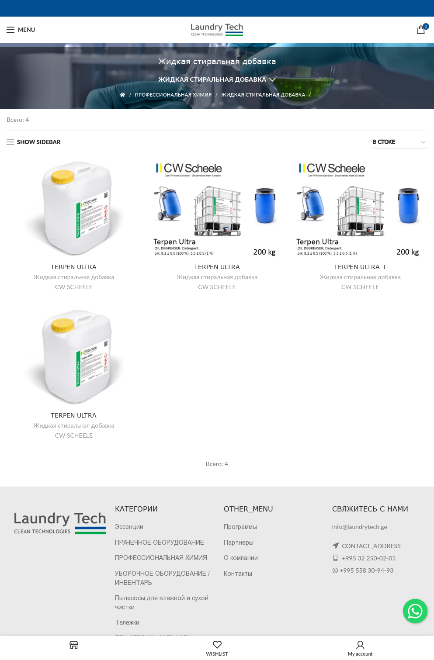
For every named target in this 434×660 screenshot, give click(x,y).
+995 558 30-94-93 (366, 570)
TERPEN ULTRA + (360, 266)
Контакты (238, 573)
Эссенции (129, 526)
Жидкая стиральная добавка (212, 79)
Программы (240, 526)
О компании (241, 557)
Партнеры (238, 542)
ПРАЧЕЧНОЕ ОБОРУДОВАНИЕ (159, 542)
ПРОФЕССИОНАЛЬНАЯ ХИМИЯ (173, 94)
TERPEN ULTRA (74, 266)
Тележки (127, 622)
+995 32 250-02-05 (368, 558)
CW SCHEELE (74, 286)
